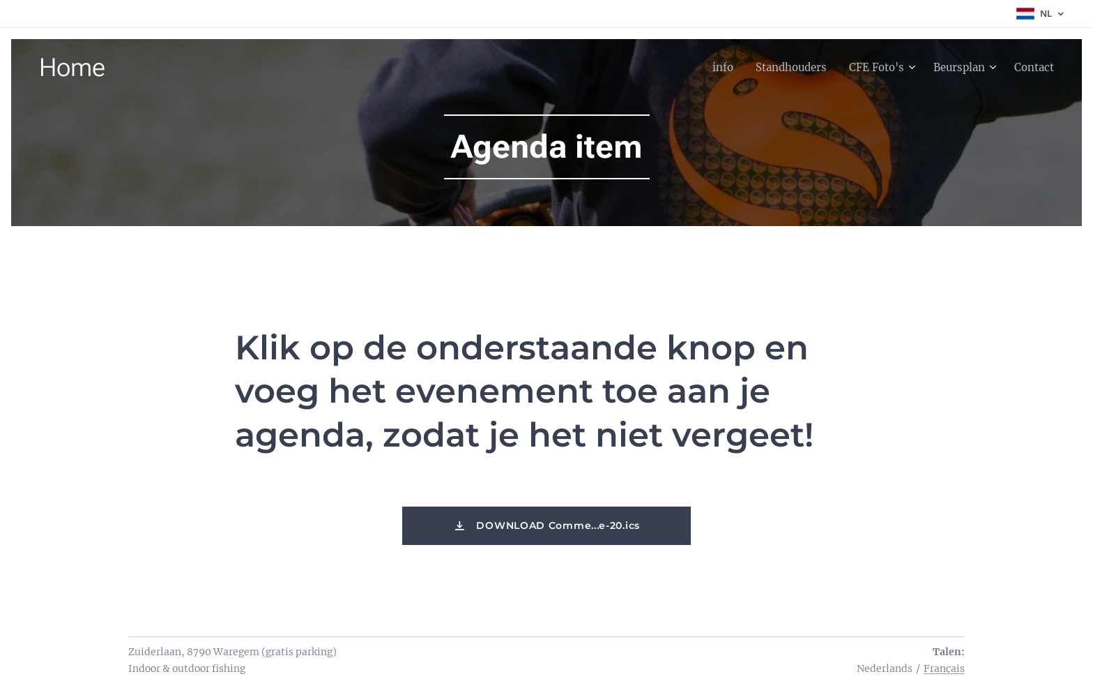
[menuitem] (707, 67)
